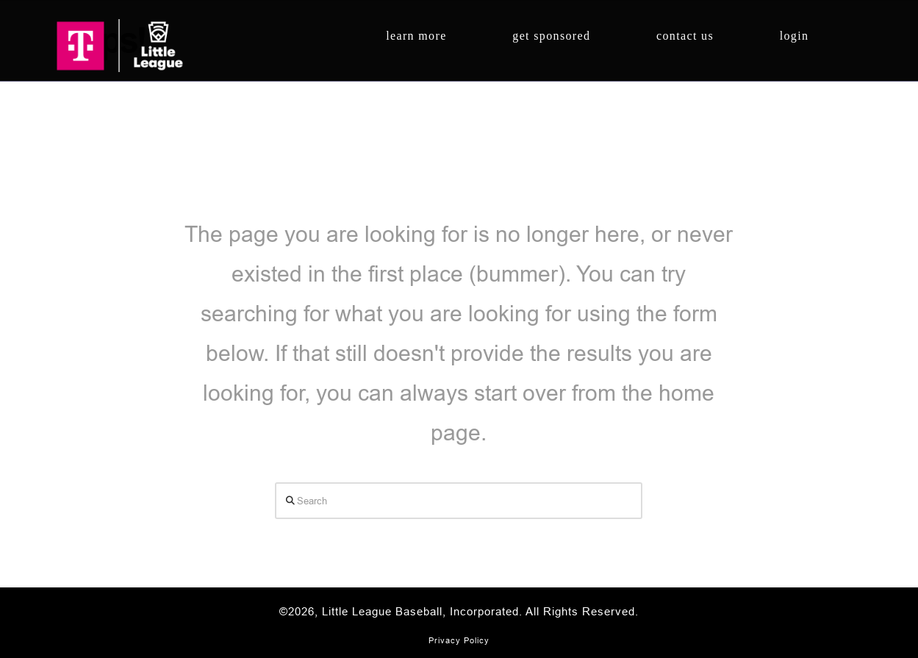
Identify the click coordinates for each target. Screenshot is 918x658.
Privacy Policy (459, 640)
